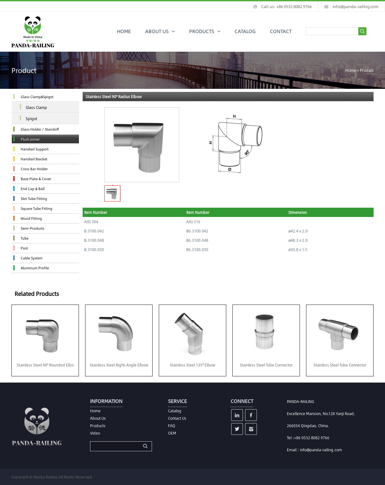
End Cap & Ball (33, 188)
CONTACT (281, 31)
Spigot (31, 118)
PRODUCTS (201, 31)
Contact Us (177, 418)
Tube (24, 238)
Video (95, 433)
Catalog (174, 411)
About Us (98, 418)
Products (98, 425)
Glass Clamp (36, 107)
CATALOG (245, 31)
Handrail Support (35, 149)
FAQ (171, 425)
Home (350, 70)
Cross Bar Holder (34, 168)
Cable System (31, 258)
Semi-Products (32, 228)
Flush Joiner (30, 139)
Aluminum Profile (35, 268)
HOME (124, 31)
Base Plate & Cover (36, 178)
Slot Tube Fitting (34, 198)
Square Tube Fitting (36, 208)
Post (24, 248)
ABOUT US (157, 31)
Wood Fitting (31, 218)
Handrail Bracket (34, 159)
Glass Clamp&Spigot (37, 96)
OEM (172, 433)
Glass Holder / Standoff (40, 129)
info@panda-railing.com (356, 6)
